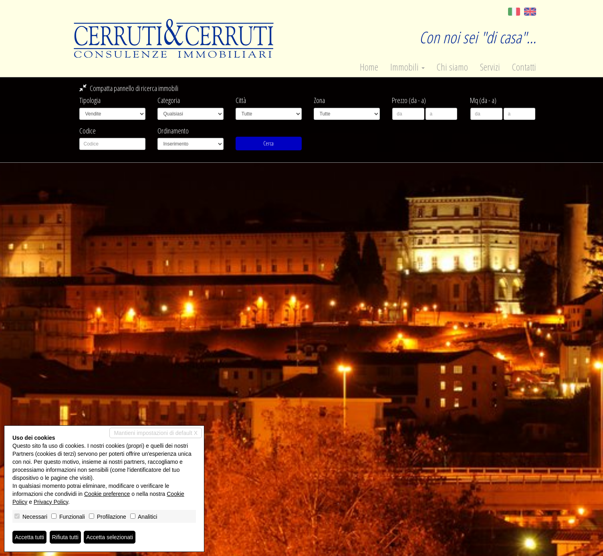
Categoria (168, 100)
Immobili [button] (407, 67)
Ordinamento (173, 130)
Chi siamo (452, 67)
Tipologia (90, 100)
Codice (87, 130)
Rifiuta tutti (65, 537)
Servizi (490, 67)
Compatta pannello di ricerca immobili (128, 88)
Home (369, 67)
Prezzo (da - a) (409, 100)
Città (241, 100)
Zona (319, 100)
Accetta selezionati (109, 537)
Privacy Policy (51, 502)
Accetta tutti (29, 537)
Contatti (524, 67)
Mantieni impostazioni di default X (156, 433)
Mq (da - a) (483, 100)
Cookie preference (107, 494)
